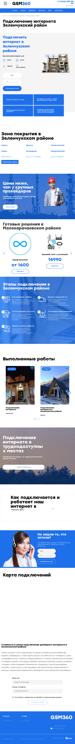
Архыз (4, 145)
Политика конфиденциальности (32, 739)
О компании (7, 720)
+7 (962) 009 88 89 (65, 2)
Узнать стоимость (24, 467)
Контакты (58, 10)
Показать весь (9, 162)
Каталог (42, 10)
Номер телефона (19, 687)
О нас (14, 10)
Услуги (23, 10)
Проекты (32, 10)
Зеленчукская (57, 145)
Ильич (4, 151)
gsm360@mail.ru (59, 728)
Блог (50, 10)
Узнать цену (10, 207)
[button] (70, 393)
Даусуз (29, 145)
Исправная (31, 151)
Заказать (20, 271)
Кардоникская (58, 151)
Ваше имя (15, 678)
